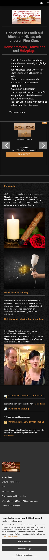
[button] (6, 145)
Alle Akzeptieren (24, 541)
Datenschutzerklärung (10, 536)
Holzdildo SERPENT (24, 140)
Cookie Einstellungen (11, 505)
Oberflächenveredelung (16, 292)
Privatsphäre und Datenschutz (14, 496)
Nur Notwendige (24, 549)
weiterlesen (40, 404)
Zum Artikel (24, 154)
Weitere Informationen (24, 555)
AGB (4, 486)
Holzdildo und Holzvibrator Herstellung (24, 319)
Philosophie (10, 186)
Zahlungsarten (8, 491)
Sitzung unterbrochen (11, 482)
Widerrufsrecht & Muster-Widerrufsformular (20, 501)
